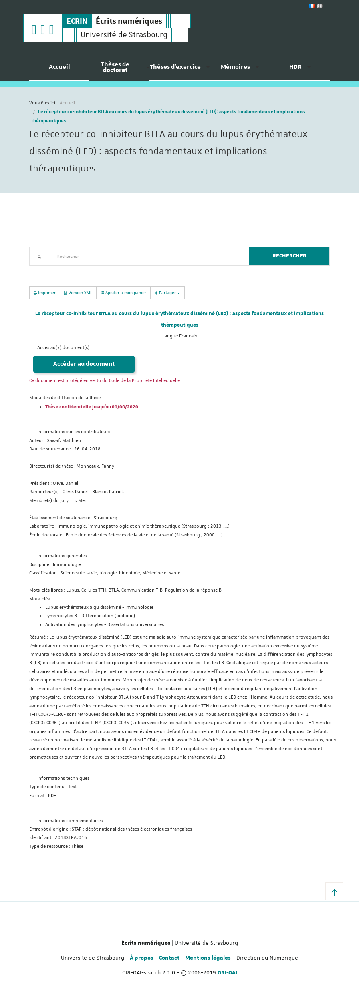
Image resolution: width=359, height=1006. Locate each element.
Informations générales (62, 556)
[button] (334, 891)
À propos (141, 958)
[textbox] (146, 256)
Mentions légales (208, 958)
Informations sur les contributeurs (73, 432)
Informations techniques (63, 778)
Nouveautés (85, 270)
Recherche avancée (50, 270)
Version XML (78, 292)
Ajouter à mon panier (123, 293)
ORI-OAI (227, 972)
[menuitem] (59, 70)
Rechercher (289, 255)
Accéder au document (84, 364)
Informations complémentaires (70, 821)
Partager (167, 292)
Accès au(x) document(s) (63, 348)
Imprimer (45, 292)
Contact (169, 958)
